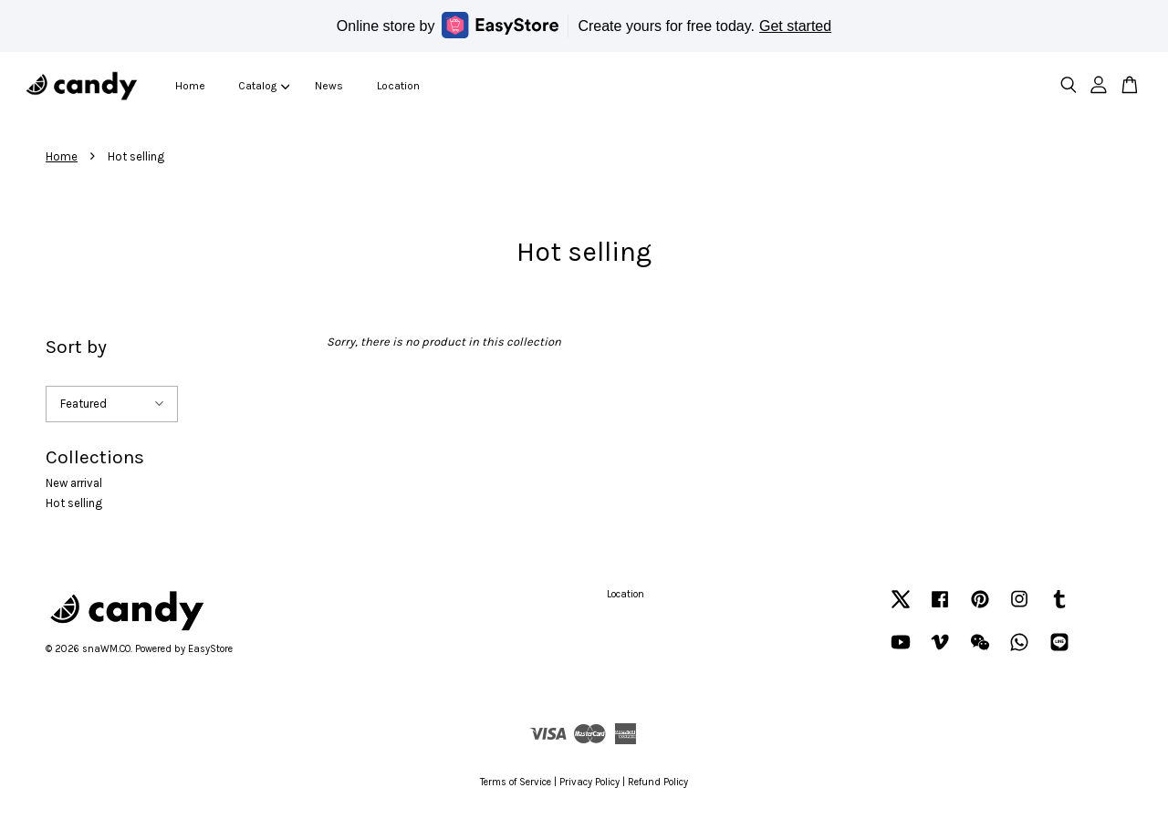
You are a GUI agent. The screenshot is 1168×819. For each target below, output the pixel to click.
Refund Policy (658, 782)
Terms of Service (515, 782)
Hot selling (74, 503)
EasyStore (210, 649)
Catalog (263, 85)
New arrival (74, 483)
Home (190, 85)
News (329, 85)
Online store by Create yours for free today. (584, 25)
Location (398, 85)
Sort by (76, 347)
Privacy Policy (589, 782)
